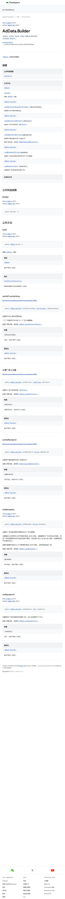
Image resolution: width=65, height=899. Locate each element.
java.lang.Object (7, 42)
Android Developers (8, 17)
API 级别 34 (8, 23)
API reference (8, 10)
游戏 (24, 881)
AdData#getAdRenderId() (28, 142)
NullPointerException (12, 281)
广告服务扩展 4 (10, 25)
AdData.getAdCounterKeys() (30, 324)
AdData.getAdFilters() (28, 394)
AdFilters (19, 121)
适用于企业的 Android (9, 884)
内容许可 (21, 666)
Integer (25, 107)
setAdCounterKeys (11, 107)
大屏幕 (46, 881)
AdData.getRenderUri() (28, 621)
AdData (5, 57)
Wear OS (47, 884)
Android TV (47, 894)
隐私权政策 (26, 894)
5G (24, 897)
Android (5, 881)
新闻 (3, 894)
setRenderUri (9, 166)
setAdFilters (9, 121)
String (19, 135)
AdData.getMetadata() (28, 549)
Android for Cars (49, 890)
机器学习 (26, 884)
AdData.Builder (10, 102)
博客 (3, 897)
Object (12, 38)
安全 (3, 887)
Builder (7, 76)
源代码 (4, 890)
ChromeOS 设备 (49, 887)
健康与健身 (26, 887)
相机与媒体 (26, 890)
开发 (18, 17)
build (6, 93)
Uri (17, 166)
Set (20, 107)
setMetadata (9, 152)
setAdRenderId (10, 135)
